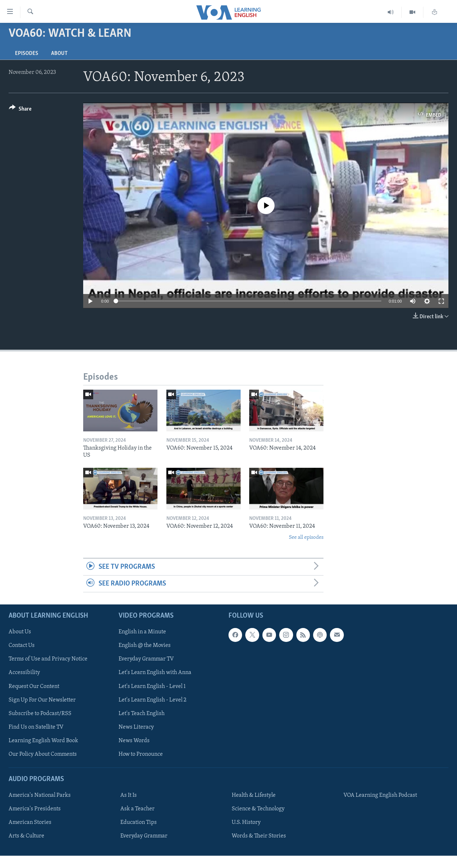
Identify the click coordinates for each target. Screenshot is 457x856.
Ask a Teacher (137, 809)
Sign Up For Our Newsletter (42, 700)
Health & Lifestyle (254, 796)
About (59, 53)
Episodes (26, 53)
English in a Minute (142, 632)
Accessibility (24, 673)
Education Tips (138, 823)
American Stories (30, 823)
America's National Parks (40, 796)
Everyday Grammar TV (146, 659)
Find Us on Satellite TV (36, 727)
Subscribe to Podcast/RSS (40, 713)
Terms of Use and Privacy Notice (48, 659)
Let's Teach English (142, 713)
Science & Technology (258, 809)
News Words (134, 741)
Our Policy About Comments (43, 754)
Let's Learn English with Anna (155, 673)
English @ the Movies (145, 646)
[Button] (20, 110)
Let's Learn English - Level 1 (152, 686)
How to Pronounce (141, 754)
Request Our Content (34, 686)
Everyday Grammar (143, 836)
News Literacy (136, 727)
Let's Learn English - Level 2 (152, 700)
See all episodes (306, 537)
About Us (20, 632)
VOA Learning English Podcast (380, 796)
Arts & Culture (26, 836)
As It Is (128, 796)
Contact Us (22, 646)
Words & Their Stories (259, 836)
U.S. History (246, 823)
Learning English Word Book (43, 741)
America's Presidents (35, 809)
